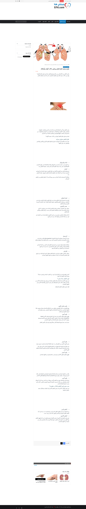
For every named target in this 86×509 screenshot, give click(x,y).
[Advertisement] (33, 11)
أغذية (52, 21)
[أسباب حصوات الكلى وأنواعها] (64, 477)
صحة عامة (68, 21)
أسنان (49, 21)
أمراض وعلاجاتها (62, 21)
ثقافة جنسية (57, 21)
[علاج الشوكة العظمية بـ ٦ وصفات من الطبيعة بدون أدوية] (40, 477)
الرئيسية (67, 64)
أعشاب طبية (45, 21)
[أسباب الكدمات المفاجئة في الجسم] (52, 477)
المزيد (40, 21)
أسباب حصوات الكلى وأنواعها (64, 481)
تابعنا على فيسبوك (28, 46)
